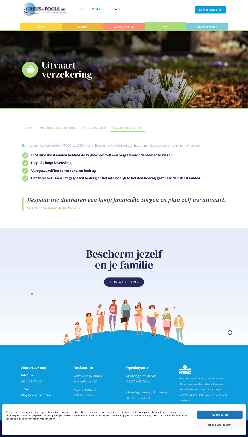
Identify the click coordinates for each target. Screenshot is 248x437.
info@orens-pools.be (36, 395)
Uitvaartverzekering (127, 128)
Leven (28, 128)
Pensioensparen (94, 128)
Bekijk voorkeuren (219, 425)
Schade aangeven (210, 10)
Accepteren (220, 415)
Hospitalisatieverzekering (58, 128)
